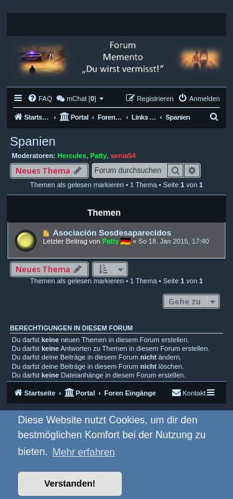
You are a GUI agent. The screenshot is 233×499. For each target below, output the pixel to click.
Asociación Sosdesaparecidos (112, 232)
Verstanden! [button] (69, 483)
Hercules (71, 155)
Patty (98, 155)
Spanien (32, 141)
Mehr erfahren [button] (83, 452)
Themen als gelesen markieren (77, 184)
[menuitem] (39, 98)
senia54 (123, 155)
